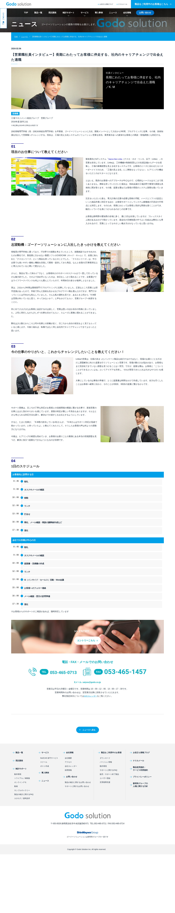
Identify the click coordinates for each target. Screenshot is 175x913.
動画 (16, 786)
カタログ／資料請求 (22, 798)
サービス (85, 13)
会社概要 (68, 758)
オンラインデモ (20, 782)
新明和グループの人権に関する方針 (136, 785)
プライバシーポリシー (138, 777)
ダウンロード (105, 758)
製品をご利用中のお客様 (109, 753)
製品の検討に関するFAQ (23, 794)
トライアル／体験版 (22, 778)
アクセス (68, 762)
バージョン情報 (106, 762)
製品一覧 (38, 13)
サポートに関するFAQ (108, 770)
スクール (43, 762)
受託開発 (52, 13)
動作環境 (17, 774)
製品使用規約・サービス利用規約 (136, 769)
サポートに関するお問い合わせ (77, 786)
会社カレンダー (90, 696)
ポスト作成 (44, 766)
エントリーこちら (87, 640)
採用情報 (68, 770)
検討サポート (68, 13)
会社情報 (127, 13)
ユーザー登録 (105, 778)
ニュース (113, 13)
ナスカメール (121, 4)
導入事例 (99, 13)
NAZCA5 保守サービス (49, 758)
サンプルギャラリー (22, 790)
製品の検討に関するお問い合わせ (78, 782)
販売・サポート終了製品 (109, 774)
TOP (26, 13)
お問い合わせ (145, 13)
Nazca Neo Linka (115, 159)
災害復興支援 (105, 782)
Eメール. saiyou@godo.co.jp (87, 682)
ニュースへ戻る (87, 730)
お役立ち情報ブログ (105, 4)
